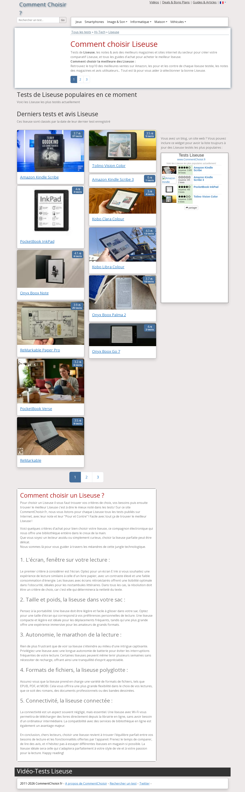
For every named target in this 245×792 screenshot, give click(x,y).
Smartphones (94, 22)
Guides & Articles (205, 2)
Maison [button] (159, 22)
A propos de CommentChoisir (86, 783)
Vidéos (154, 2)
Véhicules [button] (177, 22)
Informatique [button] (139, 22)
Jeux (79, 22)
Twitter (144, 783)
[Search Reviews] (38, 20)
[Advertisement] (40, 51)
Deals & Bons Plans (176, 2)
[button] (223, 2)
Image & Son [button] (116, 22)
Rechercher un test (123, 783)
